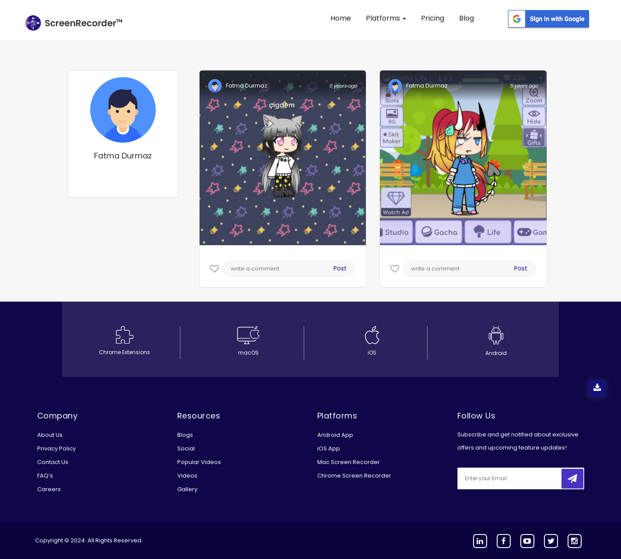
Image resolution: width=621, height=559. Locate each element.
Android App (335, 435)
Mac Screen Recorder (348, 462)
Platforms (386, 18)
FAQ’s (45, 475)
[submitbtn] (572, 479)
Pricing (432, 18)
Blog (466, 18)
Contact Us (52, 462)
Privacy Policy (56, 448)
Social (186, 448)
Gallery (187, 489)
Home (340, 18)
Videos (187, 475)
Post (340, 268)
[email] (515, 478)
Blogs (185, 435)
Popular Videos (199, 462)
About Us (50, 435)
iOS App (328, 448)
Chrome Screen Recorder (354, 475)
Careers (49, 489)
